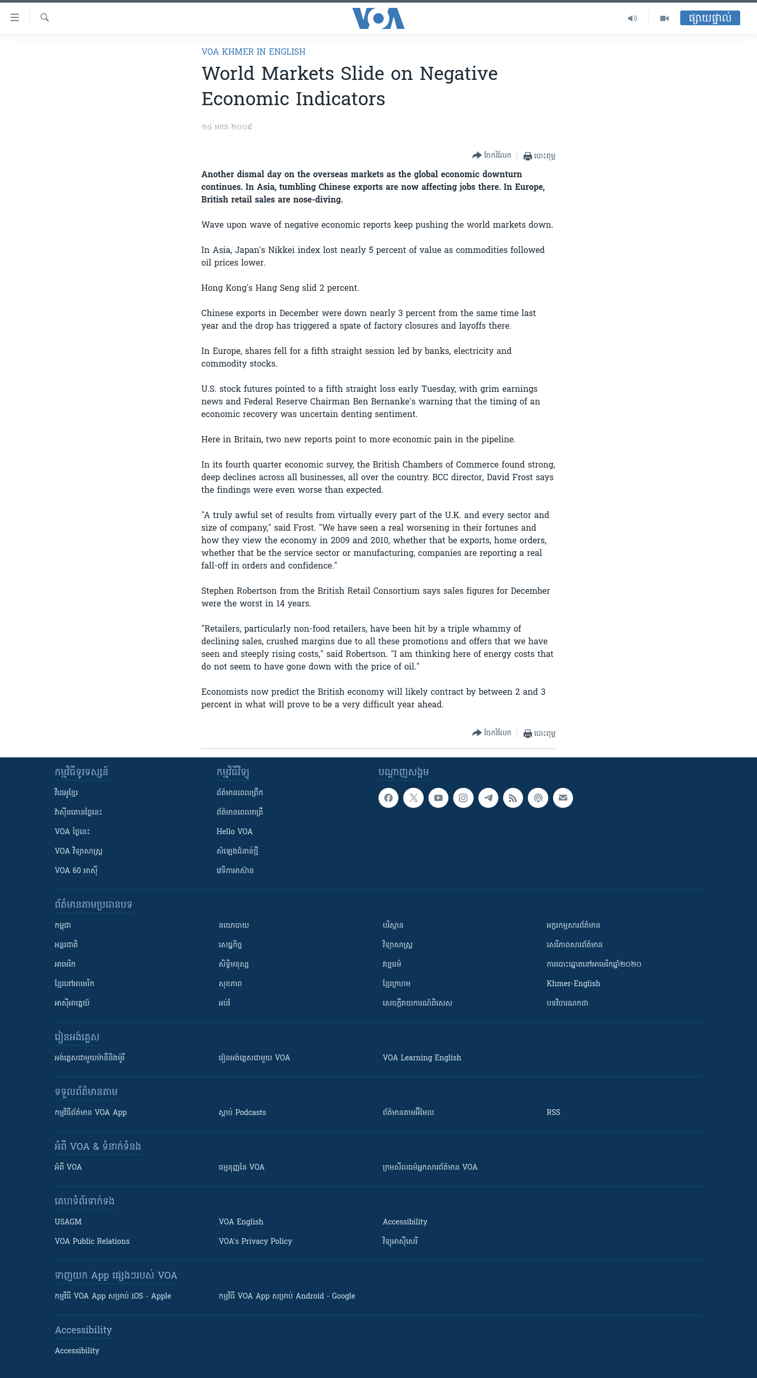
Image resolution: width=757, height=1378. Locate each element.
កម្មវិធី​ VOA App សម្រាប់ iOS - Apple (113, 1296)
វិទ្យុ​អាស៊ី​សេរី (400, 1242)
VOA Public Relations (92, 1242)
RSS (553, 1113)
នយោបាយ (234, 925)
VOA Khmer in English (253, 52)
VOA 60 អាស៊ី (76, 871)
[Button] (492, 156)
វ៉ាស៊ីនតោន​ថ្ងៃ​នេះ (79, 812)
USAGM (68, 1222)
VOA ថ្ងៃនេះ (72, 832)
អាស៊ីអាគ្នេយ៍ (72, 1003)
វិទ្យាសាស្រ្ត (398, 945)
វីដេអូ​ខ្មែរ (66, 793)
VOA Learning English (422, 1058)
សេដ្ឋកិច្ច (230, 945)
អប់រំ (224, 1003)
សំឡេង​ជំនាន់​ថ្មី (237, 851)
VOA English (241, 1222)
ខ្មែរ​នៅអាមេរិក (75, 984)
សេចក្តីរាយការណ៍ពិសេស (418, 1003)
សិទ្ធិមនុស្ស (234, 964)
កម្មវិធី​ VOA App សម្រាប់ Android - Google (287, 1296)
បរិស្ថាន (393, 925)
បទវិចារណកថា (567, 1003)
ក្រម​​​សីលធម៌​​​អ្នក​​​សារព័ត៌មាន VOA (430, 1167)
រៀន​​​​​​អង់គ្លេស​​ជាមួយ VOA (254, 1058)
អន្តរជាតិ (66, 945)
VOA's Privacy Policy (255, 1242)
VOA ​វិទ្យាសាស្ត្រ (79, 851)
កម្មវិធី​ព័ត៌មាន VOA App (91, 1113)
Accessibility (405, 1222)
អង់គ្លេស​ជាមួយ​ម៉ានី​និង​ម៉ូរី (90, 1058)
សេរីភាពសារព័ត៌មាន (575, 945)
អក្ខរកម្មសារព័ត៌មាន (573, 925)
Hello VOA (235, 832)
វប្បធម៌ (392, 964)
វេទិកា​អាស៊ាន (235, 871)
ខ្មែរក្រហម (397, 984)
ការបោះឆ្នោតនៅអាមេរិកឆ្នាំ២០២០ (594, 964)
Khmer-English (573, 984)
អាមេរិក (65, 964)
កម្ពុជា (63, 925)
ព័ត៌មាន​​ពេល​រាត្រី (240, 812)
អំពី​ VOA (68, 1167)
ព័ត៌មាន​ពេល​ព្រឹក (240, 793)
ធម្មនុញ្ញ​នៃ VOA (242, 1167)
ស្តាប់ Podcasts (242, 1113)
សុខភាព (230, 984)
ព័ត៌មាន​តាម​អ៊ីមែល (408, 1113)
